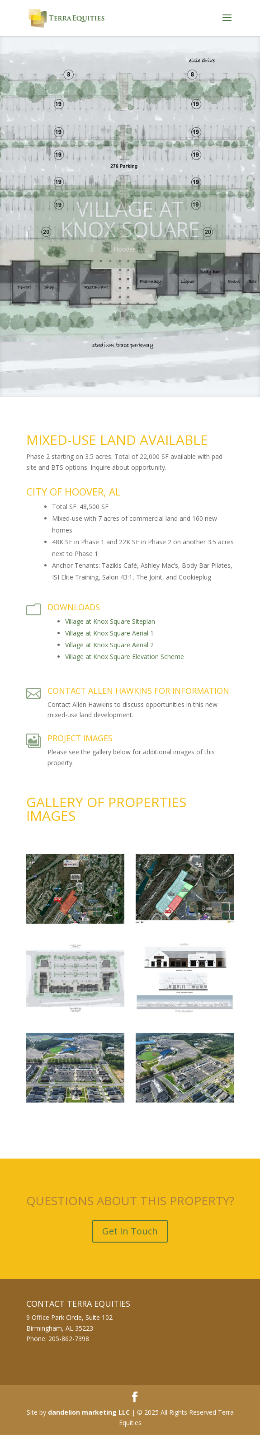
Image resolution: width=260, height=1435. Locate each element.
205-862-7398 (68, 1338)
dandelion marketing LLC (89, 1412)
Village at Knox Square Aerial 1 (109, 633)
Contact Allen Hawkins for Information (138, 690)
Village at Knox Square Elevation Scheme (124, 656)
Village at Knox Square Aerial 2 (109, 644)
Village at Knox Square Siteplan (110, 621)
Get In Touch (130, 1231)
